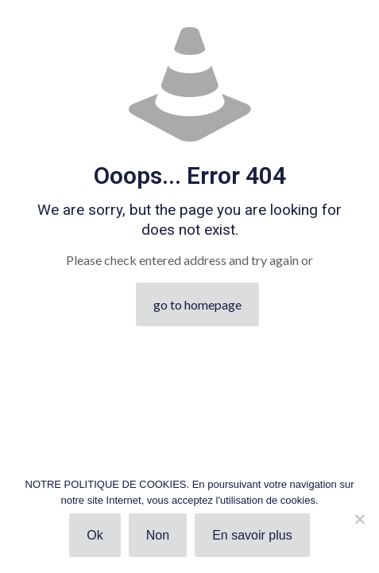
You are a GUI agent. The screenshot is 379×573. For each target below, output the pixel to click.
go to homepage (197, 304)
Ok (94, 535)
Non (157, 535)
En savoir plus (252, 535)
